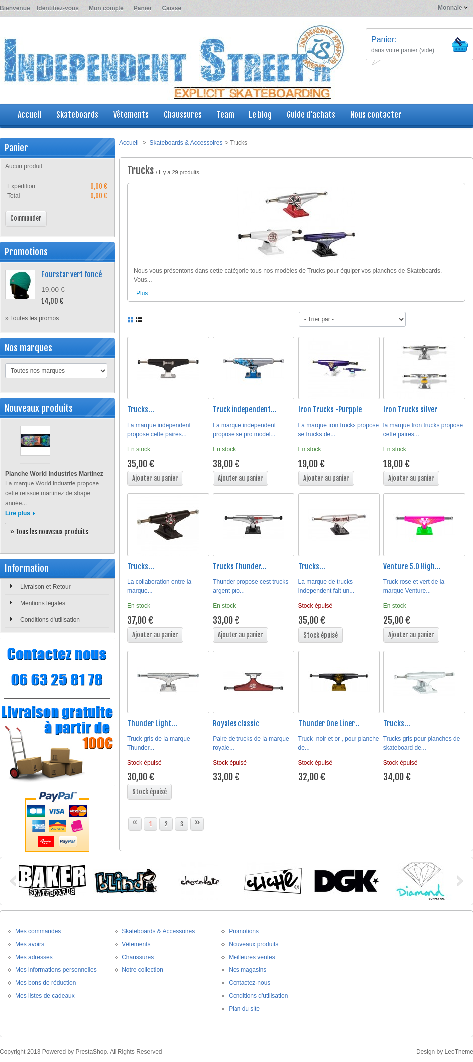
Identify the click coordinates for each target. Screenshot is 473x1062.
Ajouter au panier (155, 478)
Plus (142, 293)
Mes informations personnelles (56, 969)
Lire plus (17, 513)
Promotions (26, 251)
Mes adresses (34, 957)
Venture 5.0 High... (412, 566)
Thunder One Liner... (329, 723)
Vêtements (136, 944)
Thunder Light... (152, 723)
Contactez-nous (249, 982)
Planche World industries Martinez (54, 473)
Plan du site (244, 1008)
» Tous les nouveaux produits (49, 532)
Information (27, 568)
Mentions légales (42, 603)
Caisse (171, 8)
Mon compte (106, 8)
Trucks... (140, 409)
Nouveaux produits (39, 408)
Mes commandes (38, 931)
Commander (26, 218)
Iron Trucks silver (410, 409)
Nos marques (28, 347)
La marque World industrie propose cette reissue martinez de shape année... (52, 493)
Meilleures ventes (252, 957)
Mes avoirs (29, 944)
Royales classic (236, 723)
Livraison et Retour (45, 586)
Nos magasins (247, 969)
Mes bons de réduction (45, 982)
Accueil (129, 142)
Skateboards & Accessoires (185, 142)
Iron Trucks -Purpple (330, 409)
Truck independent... (245, 409)
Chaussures (138, 957)
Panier (143, 8)
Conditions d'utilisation (50, 619)
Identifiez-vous (58, 8)
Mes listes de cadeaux (45, 995)
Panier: (384, 39)
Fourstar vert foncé (71, 274)
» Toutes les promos (32, 318)
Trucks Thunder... (240, 566)
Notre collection (142, 969)
